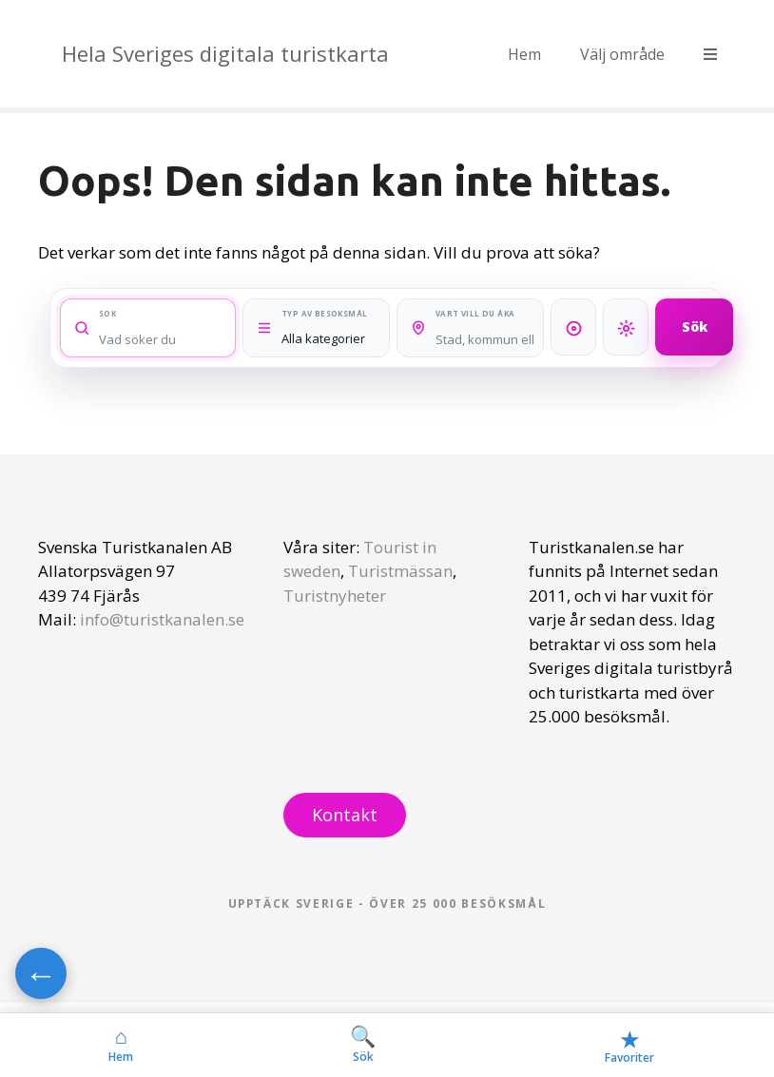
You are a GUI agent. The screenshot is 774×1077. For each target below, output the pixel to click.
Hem (524, 54)
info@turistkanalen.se (162, 619)
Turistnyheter (334, 595)
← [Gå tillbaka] (41, 973)
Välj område (622, 54)
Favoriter (629, 1045)
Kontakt (344, 814)
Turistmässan (400, 571)
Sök (694, 326)
